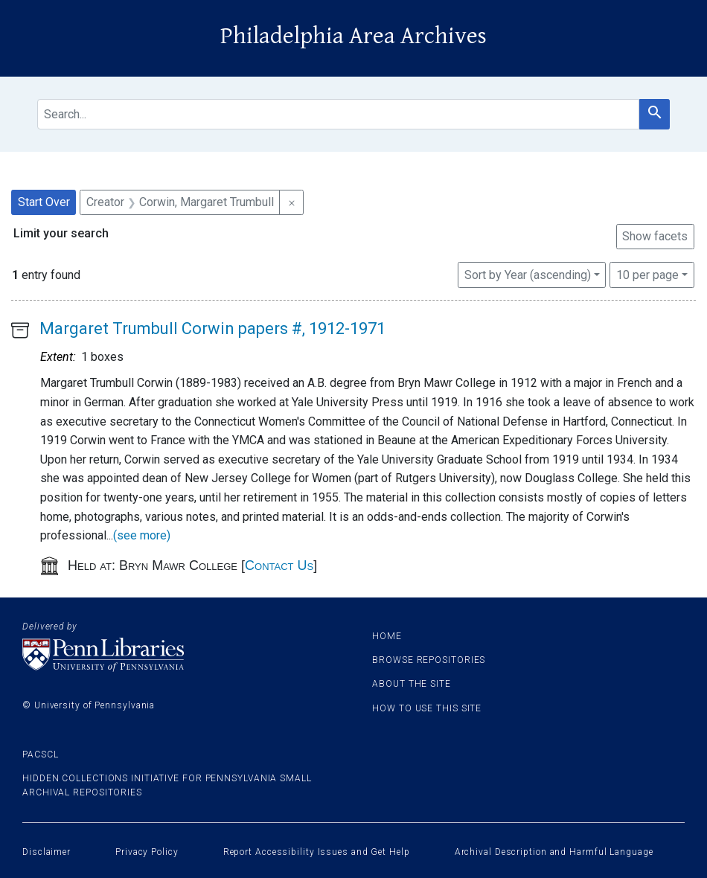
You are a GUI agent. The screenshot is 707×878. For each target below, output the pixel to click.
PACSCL (40, 754)
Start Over (44, 202)
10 (647, 274)
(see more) (141, 535)
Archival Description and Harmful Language (554, 852)
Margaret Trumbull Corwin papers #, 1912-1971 (212, 328)
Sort (527, 275)
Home (387, 636)
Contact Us (279, 565)
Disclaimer (46, 852)
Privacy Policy (147, 852)
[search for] (338, 114)
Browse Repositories (428, 660)
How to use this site (427, 708)
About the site (411, 684)
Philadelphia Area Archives (353, 36)
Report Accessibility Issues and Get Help (316, 852)
